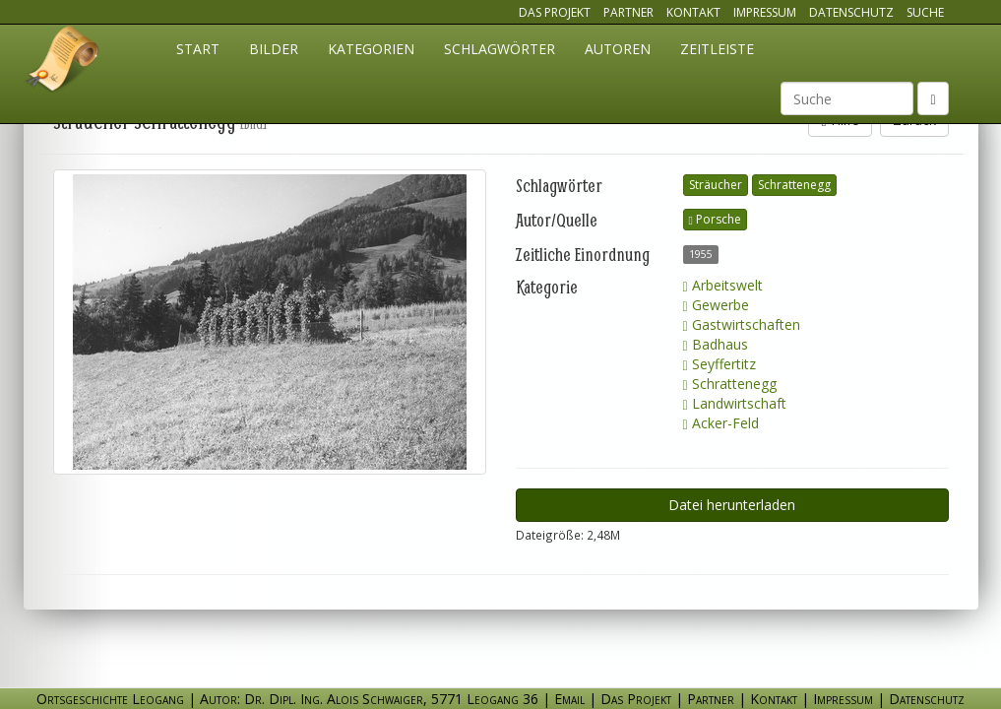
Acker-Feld (721, 423)
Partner (628, 12)
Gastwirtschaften (741, 324)
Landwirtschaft (734, 403)
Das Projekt (555, 12)
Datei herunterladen (731, 504)
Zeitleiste (717, 48)
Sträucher (715, 184)
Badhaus (715, 344)
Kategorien (371, 48)
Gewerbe (716, 304)
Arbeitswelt (723, 285)
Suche (925, 12)
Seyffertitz (719, 363)
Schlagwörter (499, 48)
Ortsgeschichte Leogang (63, 62)
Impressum (764, 12)
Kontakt (693, 12)
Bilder (273, 48)
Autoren (618, 48)
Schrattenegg (794, 184)
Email (569, 698)
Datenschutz (851, 12)
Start (197, 48)
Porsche (715, 219)
